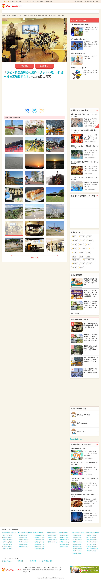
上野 (82, 240)
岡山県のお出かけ (77, 537)
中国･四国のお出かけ (78, 532)
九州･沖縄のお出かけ (92, 532)
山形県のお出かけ (7, 546)
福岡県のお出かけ (92, 535)
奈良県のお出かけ (64, 542)
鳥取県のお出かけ (77, 542)
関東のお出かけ (38, 532)
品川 (74, 252)
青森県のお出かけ (7, 539)
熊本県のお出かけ (92, 542)
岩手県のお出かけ (7, 542)
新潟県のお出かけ (23, 539)
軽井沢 (74, 264)
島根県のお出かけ (77, 544)
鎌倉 (74, 256)
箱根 (88, 256)
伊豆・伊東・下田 (88, 260)
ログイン (96, 1)
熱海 (81, 256)
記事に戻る (34, 257)
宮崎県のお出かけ (92, 546)
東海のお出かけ (51, 532)
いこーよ (6, 1)
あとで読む (78, 1)
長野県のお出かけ (23, 535)
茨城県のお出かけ (39, 548)
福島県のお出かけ (7, 548)
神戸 (74, 248)
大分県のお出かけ (92, 544)
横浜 (74, 237)
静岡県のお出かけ (52, 542)
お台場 (74, 240)
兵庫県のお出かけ (64, 539)
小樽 (74, 267)
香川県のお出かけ (77, 551)
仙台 (81, 244)
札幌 (81, 252)
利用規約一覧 (47, 561)
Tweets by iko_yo (76, 439)
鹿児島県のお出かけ (92, 548)
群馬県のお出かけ (39, 544)
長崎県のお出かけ (92, 539)
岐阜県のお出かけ (52, 537)
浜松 (89, 264)
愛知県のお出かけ (52, 535)
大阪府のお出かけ (64, 535)
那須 (88, 244)
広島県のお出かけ (77, 535)
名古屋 (89, 240)
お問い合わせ (6, 561)
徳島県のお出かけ (77, 553)
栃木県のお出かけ (39, 546)
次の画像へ (44, 66)
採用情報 (33, 561)
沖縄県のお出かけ (92, 551)
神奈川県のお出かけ (40, 537)
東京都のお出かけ (39, 535)
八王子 (81, 237)
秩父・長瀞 (76, 260)
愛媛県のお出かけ (77, 546)
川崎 (88, 252)
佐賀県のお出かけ (92, 537)
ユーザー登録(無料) (87, 1)
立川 (74, 244)
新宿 (89, 237)
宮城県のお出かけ (7, 537)
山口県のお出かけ (77, 539)
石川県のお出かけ (23, 542)
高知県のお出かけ (77, 548)
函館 (81, 267)
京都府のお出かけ (64, 537)
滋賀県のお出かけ (64, 546)
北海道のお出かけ (7, 535)
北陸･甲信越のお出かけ (25, 532)
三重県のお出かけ (52, 539)
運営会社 (20, 561)
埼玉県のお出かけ (39, 542)
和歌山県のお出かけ (65, 544)
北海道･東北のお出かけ (9, 532)
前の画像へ (25, 66)
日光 (90, 248)
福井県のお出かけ (23, 546)
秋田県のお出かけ (7, 544)
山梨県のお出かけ (23, 537)
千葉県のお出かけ (39, 539)
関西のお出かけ (63, 532)
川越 (82, 264)
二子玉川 (82, 248)
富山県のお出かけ (23, 544)
